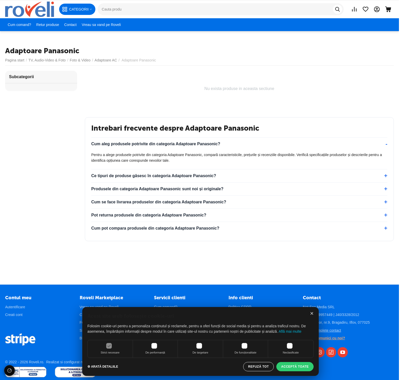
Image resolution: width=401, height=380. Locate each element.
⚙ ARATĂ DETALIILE (102, 366)
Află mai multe (290, 331)
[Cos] (388, 9)
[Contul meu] (376, 9)
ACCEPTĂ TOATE (295, 366)
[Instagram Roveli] (319, 352)
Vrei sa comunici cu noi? (324, 338)
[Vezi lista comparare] (354, 9)
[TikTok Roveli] (331, 352)
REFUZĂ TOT (258, 366)
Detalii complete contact (322, 330)
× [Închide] (312, 313)
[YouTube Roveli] (343, 352)
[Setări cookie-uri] (9, 370)
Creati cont (14, 315)
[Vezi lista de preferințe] (365, 9)
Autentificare (15, 307)
